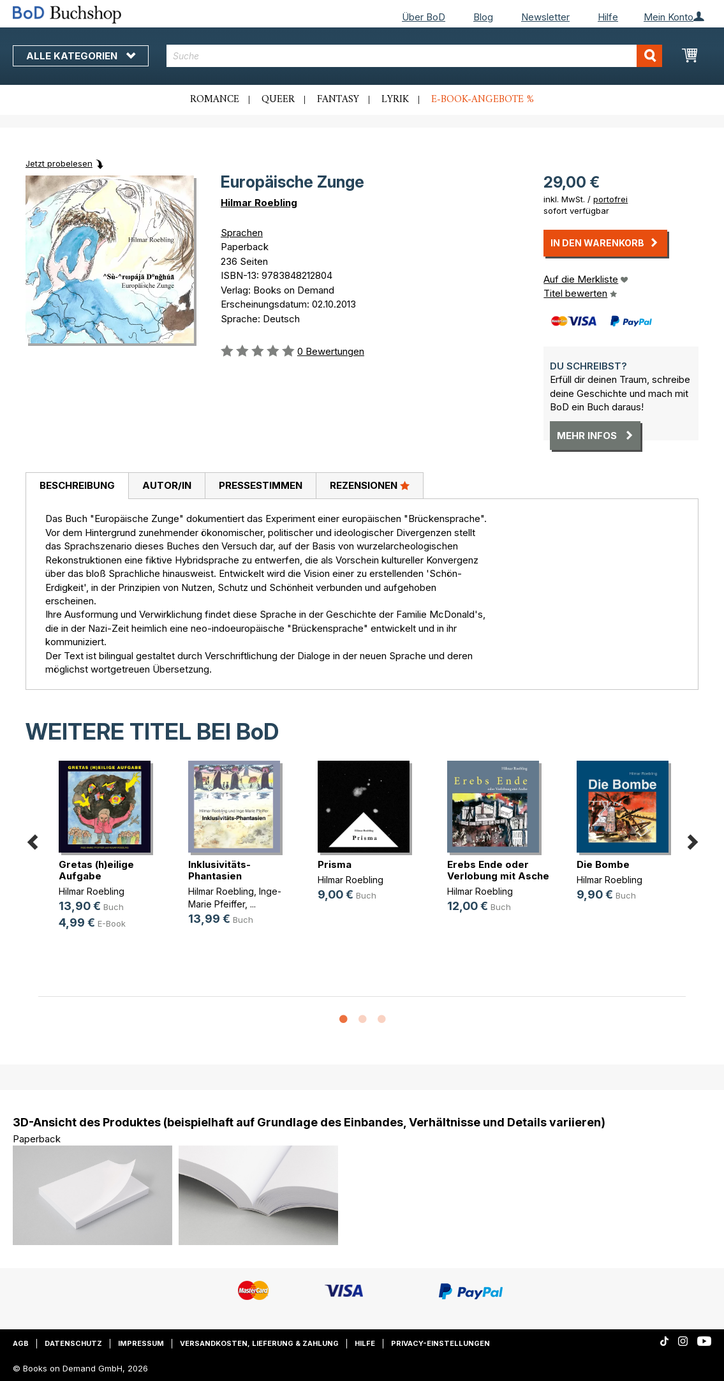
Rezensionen (370, 485)
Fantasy (338, 99)
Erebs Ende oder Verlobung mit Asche (498, 870)
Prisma (334, 864)
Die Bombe (603, 864)
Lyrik (395, 99)
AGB (21, 1343)
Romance (214, 99)
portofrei (610, 199)
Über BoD (423, 17)
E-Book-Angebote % (482, 99)
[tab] (77, 486)
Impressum (141, 1343)
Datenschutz (73, 1343)
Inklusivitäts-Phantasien (219, 870)
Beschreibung (77, 485)
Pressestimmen (260, 485)
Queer (278, 99)
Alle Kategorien (80, 56)
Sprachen (242, 233)
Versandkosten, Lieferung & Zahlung (259, 1343)
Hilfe (608, 17)
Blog (483, 17)
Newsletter (545, 17)
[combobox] (414, 56)
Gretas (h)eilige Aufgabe (96, 870)
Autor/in (166, 485)
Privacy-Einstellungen (440, 1343)
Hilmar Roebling (259, 203)
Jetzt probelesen (59, 163)
